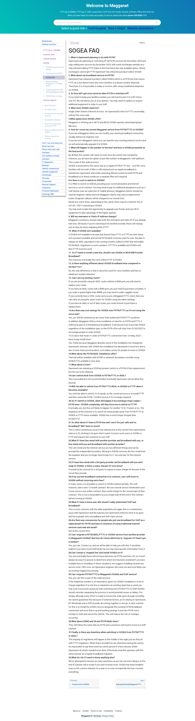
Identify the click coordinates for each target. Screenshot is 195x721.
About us (76, 711)
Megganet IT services (91, 716)
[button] (142, 42)
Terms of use (96, 711)
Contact (85, 711)
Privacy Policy (108, 716)
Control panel (97, 28)
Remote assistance (140, 28)
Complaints (108, 711)
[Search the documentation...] (103, 22)
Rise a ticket (116, 28)
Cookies (118, 711)
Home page (74, 43)
